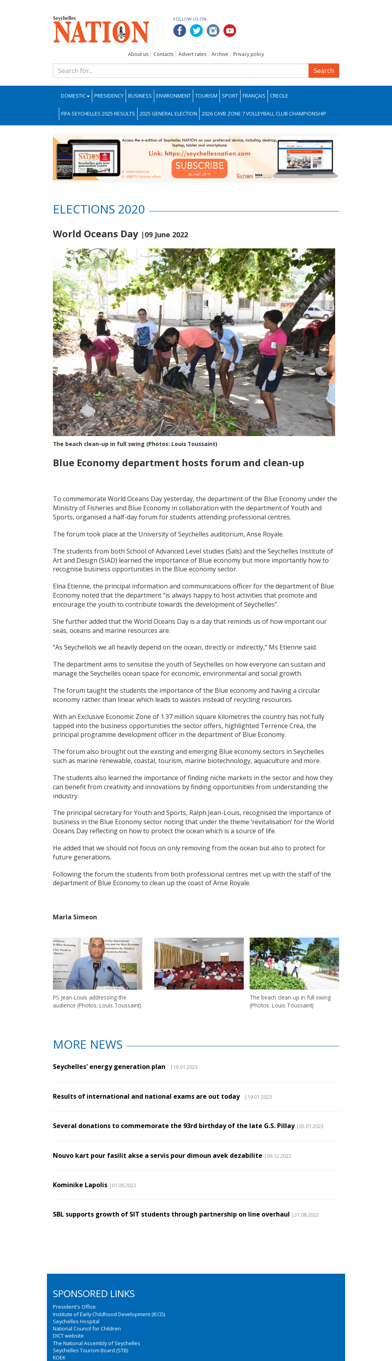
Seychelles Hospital (76, 1321)
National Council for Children (87, 1328)
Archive (220, 54)
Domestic (75, 95)
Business (140, 95)
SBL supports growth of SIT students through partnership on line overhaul (171, 1214)
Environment (173, 95)
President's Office (74, 1306)
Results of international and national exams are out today (148, 1096)
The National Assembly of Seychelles (96, 1343)
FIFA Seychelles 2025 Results (98, 113)
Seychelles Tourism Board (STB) (90, 1350)
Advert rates (192, 54)
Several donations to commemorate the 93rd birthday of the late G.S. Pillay (174, 1125)
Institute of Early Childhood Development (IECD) (109, 1314)
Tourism (206, 95)
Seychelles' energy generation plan (111, 1066)
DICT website (68, 1335)
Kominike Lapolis (80, 1184)
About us (138, 54)
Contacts (163, 54)
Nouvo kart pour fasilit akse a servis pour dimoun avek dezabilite (157, 1155)
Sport (230, 95)
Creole (279, 95)
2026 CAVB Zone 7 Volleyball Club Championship (264, 113)
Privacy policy (248, 54)
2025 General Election (168, 113)
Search (324, 70)
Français (254, 95)
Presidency (109, 95)
